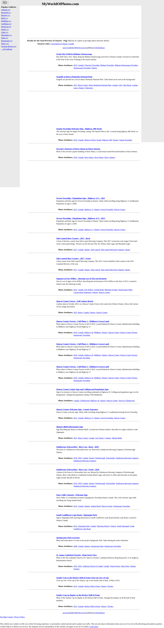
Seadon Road (95, 506)
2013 (75, 65)
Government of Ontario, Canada (62, 44)
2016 (75, 332)
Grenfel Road (99, 290)
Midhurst (97, 332)
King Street (125, 566)
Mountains (6, 35)
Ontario (94, 68)
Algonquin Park (83, 526)
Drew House (88, 157)
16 (92, 48)
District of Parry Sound (92, 140)
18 (96, 48)
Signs (5, 44)
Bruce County (83, 85)
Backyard (6, 13)
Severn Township (106, 209)
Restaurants (6, 41)
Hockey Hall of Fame (92, 586)
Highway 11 (88, 209)
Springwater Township (82, 335)
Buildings (6, 21)
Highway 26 (88, 332)
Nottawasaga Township (82, 68)
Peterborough (100, 458)
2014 (75, 140)
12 (83, 48)
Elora (106, 157)
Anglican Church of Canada (92, 566)
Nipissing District (103, 526)
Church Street (115, 566)
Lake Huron (127, 85)
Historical (6, 27)
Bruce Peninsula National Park (100, 85)
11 (81, 48)
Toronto (76, 569)
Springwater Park (97, 546)
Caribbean (6, 24)
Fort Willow (88, 290)
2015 (75, 312)
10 (79, 48)
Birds (4, 18)
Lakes (4, 32)
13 (85, 48)
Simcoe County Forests (128, 332)
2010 (75, 157)
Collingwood (84, 401)
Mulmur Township (107, 65)
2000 (75, 546)
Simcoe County (119, 209)
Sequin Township (125, 140)
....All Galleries (6, 49)
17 (94, 48)
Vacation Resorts (8, 46)
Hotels (5, 29)
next (103, 48)
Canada (80, 65)
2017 (75, 250)
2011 (75, 85)
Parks (4, 38)
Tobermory (89, 88)
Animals (5, 10)
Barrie (80, 312)
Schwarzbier (110, 458)
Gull (120, 85)
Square (127, 250)
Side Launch (95, 250)
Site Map (3, 617)
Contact (10, 617)
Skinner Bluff (117, 438)
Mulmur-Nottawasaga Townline (126, 65)
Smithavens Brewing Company (127, 458)
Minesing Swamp (111, 290)
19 (98, 48)
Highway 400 (107, 140)
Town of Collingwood (126, 401)
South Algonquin (123, 526)
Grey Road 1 (100, 438)
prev (64, 48)
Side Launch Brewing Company (112, 250)
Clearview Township (91, 65)
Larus (76, 88)
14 (87, 48)
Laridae (135, 85)
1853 (75, 566)
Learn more (94, 627)
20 (100, 48)
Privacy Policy (19, 617)
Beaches (5, 15)
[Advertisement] (83, 21)
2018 (75, 458)
